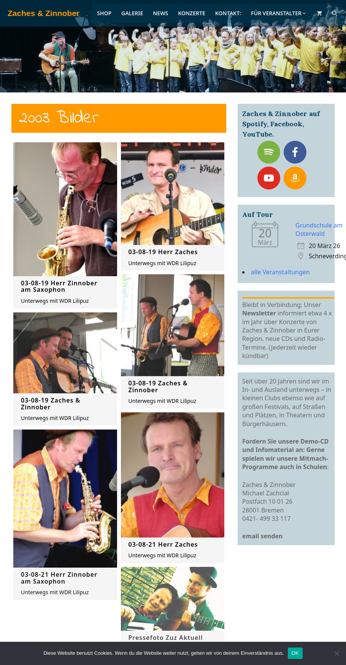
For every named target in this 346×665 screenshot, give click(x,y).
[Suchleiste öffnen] (334, 13)
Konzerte (191, 13)
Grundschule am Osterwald (319, 229)
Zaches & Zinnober (43, 13)
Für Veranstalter (279, 13)
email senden (262, 536)
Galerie (132, 13)
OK (295, 653)
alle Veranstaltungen (280, 272)
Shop (104, 13)
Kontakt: (228, 13)
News (160, 13)
